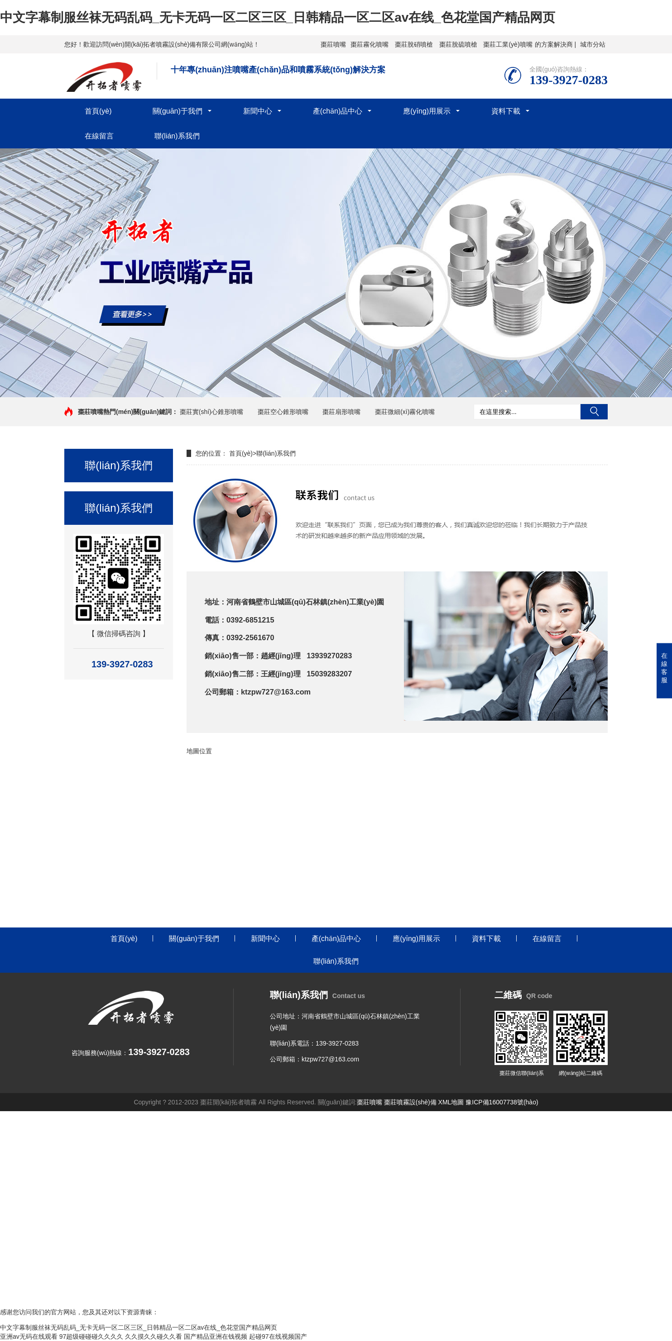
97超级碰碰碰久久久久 (91, 1336)
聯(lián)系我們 (177, 136)
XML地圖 (451, 1102)
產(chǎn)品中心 (337, 111)
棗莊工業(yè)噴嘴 (507, 44)
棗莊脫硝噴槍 (414, 44)
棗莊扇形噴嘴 (341, 411)
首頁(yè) (98, 111)
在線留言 (99, 136)
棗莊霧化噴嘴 (369, 44)
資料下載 (505, 111)
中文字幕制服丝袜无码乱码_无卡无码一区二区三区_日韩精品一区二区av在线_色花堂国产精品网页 (277, 17)
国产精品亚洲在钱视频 (215, 1336)
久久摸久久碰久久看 (153, 1336)
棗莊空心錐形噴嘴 (283, 411)
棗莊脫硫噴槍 (458, 44)
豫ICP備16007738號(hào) (502, 1102)
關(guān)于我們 (177, 111)
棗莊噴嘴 (333, 44)
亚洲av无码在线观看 (29, 1336)
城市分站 (592, 44)
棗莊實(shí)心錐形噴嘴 (211, 411)
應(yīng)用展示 (427, 111)
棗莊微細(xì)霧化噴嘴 (405, 411)
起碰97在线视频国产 (278, 1336)
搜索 (594, 411)
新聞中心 (257, 111)
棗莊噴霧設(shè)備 (410, 1102)
